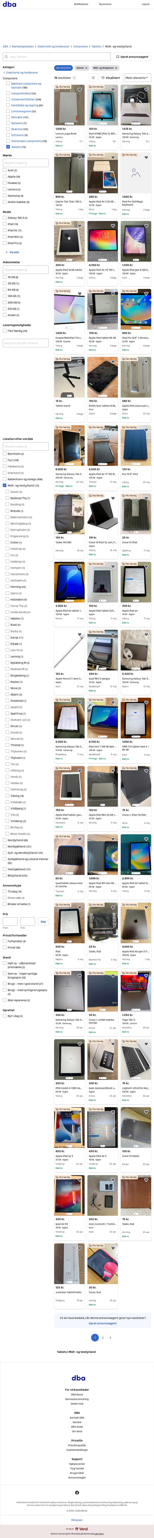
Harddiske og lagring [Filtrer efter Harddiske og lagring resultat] (27, 105)
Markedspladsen (23, 46)
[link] (20, 72)
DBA (5, 46)
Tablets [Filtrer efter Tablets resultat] (18, 147)
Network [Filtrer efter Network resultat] (19, 123)
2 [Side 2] (103, 1338)
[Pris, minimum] (10, 921)
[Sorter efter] (137, 78)
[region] (69, 105)
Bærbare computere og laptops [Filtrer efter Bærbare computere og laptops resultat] (26, 85)
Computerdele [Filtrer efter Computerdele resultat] (23, 93)
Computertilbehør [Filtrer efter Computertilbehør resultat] (26, 99)
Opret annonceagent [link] (103, 1323)
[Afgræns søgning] (26, 163)
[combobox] (57, 57)
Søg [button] (43, 921)
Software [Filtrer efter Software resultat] (19, 135)
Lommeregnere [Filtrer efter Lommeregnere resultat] (23, 111)
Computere (80, 46)
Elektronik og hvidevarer (53, 46)
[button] (132, 57)
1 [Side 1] (95, 1338)
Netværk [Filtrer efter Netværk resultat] (19, 117)
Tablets (96, 46)
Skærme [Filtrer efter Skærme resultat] (19, 129)
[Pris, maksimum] (27, 921)
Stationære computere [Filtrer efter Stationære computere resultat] (29, 141)
